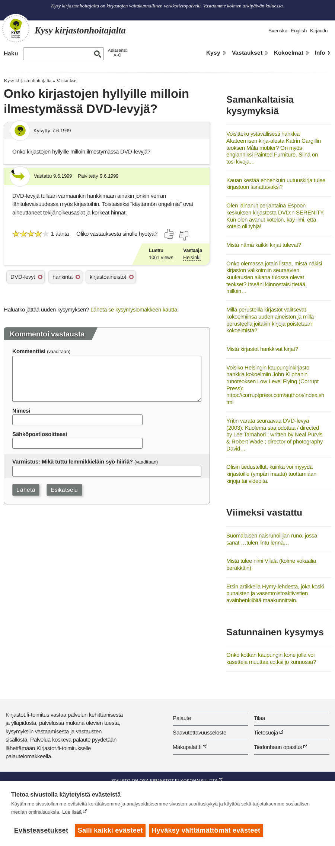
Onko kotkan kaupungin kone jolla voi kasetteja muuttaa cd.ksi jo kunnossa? (271, 658)
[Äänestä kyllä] (169, 234)
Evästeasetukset (41, 830)
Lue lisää (72, 812)
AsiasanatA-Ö (117, 52)
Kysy (213, 52)
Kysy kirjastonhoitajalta (27, 80)
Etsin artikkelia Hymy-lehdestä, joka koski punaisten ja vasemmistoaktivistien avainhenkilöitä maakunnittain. (275, 593)
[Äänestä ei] (183, 235)
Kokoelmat (288, 52)
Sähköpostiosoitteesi (39, 434)
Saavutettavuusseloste (199, 732)
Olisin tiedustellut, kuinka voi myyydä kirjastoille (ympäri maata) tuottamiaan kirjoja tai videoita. (271, 474)
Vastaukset (247, 52)
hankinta (62, 277)
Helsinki (192, 257)
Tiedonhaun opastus (278, 747)
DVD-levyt (22, 277)
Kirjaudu (319, 30)
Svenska (277, 30)
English (299, 30)
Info (320, 52)
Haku (11, 53)
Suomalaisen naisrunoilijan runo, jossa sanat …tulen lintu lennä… (271, 539)
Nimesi (21, 410)
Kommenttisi (28, 351)
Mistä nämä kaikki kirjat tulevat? (263, 245)
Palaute (182, 718)
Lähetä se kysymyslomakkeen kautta (133, 309)
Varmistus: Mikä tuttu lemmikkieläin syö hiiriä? (72, 461)
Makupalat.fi (187, 747)
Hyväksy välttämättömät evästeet (206, 830)
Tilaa (259, 718)
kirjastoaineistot (108, 277)
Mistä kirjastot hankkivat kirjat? (262, 349)
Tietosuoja (266, 732)
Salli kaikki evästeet (110, 830)
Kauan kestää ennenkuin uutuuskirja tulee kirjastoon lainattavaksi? (275, 183)
